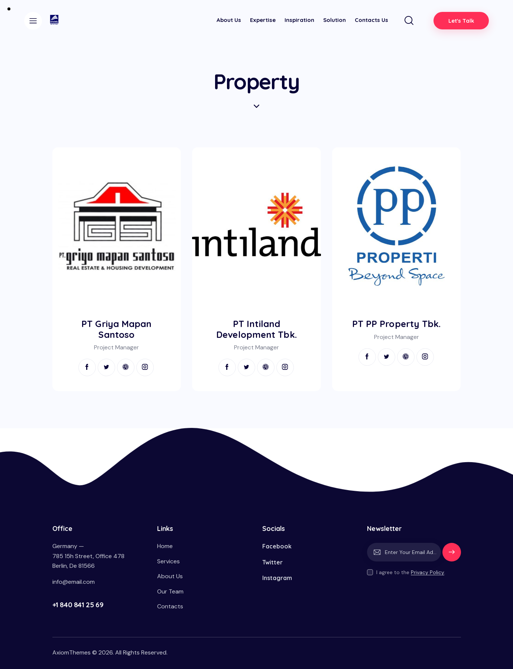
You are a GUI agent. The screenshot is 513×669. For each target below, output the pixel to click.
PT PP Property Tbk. (396, 324)
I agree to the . (410, 572)
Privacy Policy (427, 572)
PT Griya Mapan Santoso (116, 329)
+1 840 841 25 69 (78, 604)
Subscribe (452, 555)
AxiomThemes (71, 652)
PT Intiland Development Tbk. (256, 329)
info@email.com (73, 582)
